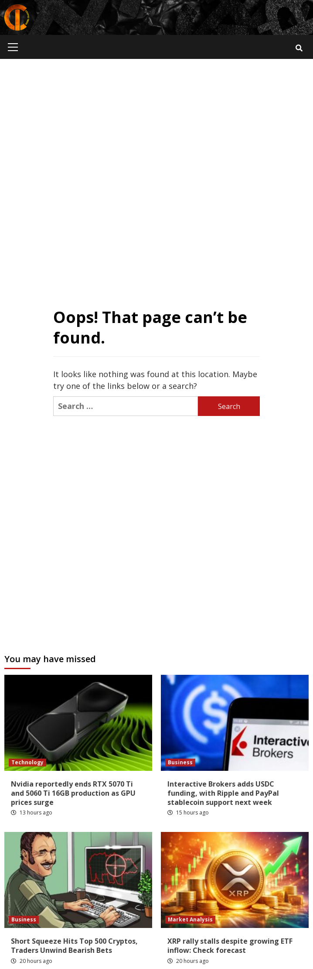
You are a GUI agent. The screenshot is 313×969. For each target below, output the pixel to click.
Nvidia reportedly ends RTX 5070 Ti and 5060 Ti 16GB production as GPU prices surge (73, 793)
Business (180, 762)
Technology (27, 762)
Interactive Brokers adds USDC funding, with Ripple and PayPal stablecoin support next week (223, 793)
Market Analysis (190, 919)
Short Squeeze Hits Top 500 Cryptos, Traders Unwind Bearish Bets (74, 945)
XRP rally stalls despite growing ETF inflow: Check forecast (230, 945)
